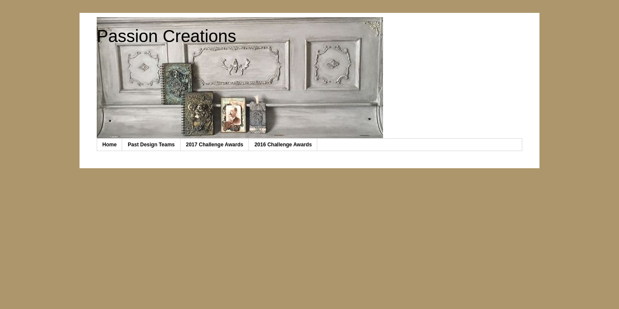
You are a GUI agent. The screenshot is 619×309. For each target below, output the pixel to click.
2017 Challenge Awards (214, 145)
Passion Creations (166, 36)
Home (109, 145)
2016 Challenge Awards (283, 145)
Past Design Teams (151, 145)
